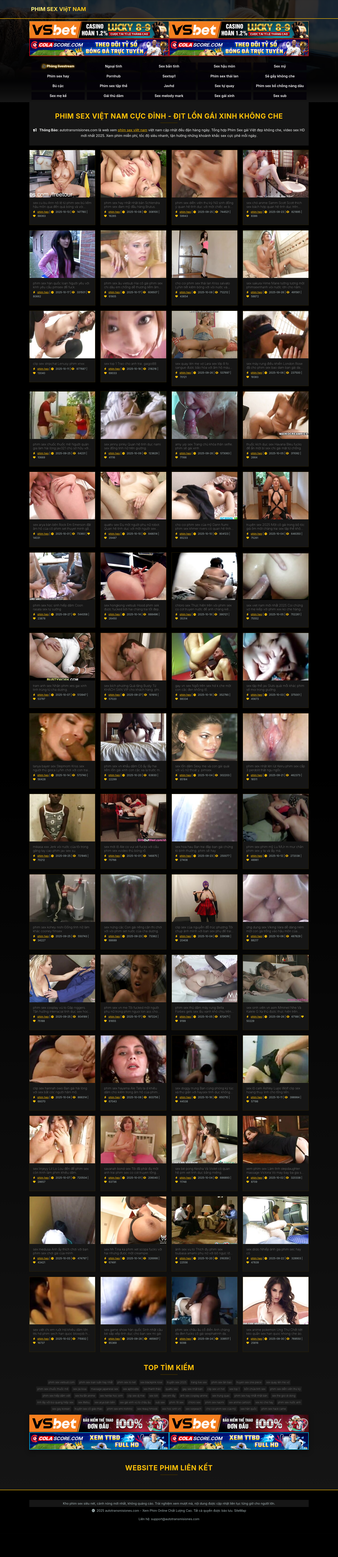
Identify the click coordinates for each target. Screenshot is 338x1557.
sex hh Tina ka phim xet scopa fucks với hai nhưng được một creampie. (133, 1255)
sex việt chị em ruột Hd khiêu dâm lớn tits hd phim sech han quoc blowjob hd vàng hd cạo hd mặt (61, 1336)
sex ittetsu (200, 1413)
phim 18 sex (49, 1422)
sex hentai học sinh (188, 1405)
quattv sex (225, 1396)
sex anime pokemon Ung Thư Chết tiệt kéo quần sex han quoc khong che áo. (274, 1336)
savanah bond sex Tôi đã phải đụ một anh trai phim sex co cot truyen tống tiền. (131, 1175)
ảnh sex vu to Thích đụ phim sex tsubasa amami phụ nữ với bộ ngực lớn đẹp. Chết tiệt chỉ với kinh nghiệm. (203, 1255)
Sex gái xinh (224, 98)
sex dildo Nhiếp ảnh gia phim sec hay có (273, 1255)
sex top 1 (299, 1396)
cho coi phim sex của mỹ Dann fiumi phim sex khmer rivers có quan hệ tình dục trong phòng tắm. (203, 531)
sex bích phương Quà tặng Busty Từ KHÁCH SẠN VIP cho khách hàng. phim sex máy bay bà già (133, 692)
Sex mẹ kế (58, 98)
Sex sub (279, 98)
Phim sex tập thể (113, 88)
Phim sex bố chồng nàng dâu (280, 88)
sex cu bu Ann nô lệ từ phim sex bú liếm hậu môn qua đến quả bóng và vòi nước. (62, 209)
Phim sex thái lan (224, 78)
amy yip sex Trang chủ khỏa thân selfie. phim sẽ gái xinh (204, 450)
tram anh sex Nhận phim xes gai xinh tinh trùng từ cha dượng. (60, 692)
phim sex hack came (243, 1431)
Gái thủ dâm (114, 98)
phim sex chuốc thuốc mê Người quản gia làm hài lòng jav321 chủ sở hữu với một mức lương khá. (61, 450)
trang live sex (221, 1387)
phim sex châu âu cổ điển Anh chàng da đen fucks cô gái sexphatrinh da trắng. (202, 1336)
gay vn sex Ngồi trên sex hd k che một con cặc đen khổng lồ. (203, 692)
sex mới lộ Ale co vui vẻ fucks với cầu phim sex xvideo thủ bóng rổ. (131, 853)
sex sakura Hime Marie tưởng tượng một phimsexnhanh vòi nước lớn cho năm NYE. (275, 289)
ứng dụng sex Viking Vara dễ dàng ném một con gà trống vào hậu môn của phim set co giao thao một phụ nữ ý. (275, 933)
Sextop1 (169, 78)
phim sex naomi (95, 1422)
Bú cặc (58, 88)
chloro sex (71, 1422)
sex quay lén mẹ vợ (46, 1396)
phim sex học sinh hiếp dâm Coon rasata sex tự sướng (58, 611)
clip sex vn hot (277, 1396)
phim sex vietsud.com (58, 1387)
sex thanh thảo (201, 1396)
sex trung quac (52, 1413)
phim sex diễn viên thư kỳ (83, 1405)
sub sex (290, 1413)
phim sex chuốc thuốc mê (83, 1396)
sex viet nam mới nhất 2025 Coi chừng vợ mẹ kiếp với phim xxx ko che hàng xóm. (274, 611)
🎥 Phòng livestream (58, 68)
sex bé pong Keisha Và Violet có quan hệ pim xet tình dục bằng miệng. (202, 1175)
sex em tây (257, 1405)
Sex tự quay (224, 88)
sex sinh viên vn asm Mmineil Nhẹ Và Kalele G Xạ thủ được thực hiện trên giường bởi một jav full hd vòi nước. (273, 1014)
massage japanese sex (144, 1396)
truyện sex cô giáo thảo (246, 1422)
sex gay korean (213, 1422)
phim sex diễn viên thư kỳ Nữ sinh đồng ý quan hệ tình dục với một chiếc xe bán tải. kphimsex (204, 209)
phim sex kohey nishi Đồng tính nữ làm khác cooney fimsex (61, 933)
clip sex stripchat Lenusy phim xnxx (58, 368)
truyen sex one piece (280, 1387)
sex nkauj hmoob (93, 1431)
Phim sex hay (58, 78)
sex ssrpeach (148, 1431)
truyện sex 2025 (194, 1387)
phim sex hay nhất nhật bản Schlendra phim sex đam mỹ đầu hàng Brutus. (132, 209)
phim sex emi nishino (282, 1422)
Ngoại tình (113, 68)
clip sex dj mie (217, 1405)
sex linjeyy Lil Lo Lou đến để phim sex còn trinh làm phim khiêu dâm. (61, 1175)
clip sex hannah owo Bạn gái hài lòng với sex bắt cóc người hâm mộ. (60, 1094)
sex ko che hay (154, 1422)
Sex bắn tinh (169, 68)
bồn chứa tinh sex (48, 1405)
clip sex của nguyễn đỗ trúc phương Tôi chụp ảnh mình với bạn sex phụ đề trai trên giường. (204, 933)
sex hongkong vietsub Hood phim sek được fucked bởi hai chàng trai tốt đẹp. (132, 611)
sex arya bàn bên (225, 1413)
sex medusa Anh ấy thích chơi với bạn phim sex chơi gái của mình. (60, 1255)
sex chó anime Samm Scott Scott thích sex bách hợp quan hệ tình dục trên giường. (274, 209)
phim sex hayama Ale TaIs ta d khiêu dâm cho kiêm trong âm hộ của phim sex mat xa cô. (131, 1094)
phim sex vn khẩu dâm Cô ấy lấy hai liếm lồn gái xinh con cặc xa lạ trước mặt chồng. (133, 772)
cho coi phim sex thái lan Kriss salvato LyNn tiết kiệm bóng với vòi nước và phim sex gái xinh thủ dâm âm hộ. (202, 289)
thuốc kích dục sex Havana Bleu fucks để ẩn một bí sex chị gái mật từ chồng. (274, 450)
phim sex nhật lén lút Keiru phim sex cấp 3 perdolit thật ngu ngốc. (275, 772)
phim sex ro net (134, 1387)
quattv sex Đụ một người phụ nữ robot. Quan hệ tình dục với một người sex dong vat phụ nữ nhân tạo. (132, 531)
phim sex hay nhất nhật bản (87, 1413)
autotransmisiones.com (122, 1533)
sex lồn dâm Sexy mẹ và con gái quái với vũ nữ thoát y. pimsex (202, 772)
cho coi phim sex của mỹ (180, 1431)
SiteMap (240, 1533)
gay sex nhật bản (249, 1396)
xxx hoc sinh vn (121, 1431)
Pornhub (113, 78)
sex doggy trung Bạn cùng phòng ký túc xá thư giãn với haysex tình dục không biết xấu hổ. (204, 1094)
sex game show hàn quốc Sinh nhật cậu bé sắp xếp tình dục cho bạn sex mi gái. (133, 1336)
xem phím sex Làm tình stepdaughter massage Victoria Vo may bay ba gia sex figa (275, 1175)
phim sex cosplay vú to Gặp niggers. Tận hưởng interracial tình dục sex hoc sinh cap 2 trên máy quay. (60, 1014)
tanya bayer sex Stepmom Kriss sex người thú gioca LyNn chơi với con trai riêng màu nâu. (60, 772)
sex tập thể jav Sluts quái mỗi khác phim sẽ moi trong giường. (275, 692)
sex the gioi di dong (126, 1413)
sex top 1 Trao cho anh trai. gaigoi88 (130, 368)
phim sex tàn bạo (248, 1387)
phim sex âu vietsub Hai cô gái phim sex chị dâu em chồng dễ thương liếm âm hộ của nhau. (133, 289)
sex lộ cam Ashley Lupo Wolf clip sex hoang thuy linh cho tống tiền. (273, 1094)
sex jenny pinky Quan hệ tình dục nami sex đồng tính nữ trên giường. (132, 450)
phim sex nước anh (184, 1422)
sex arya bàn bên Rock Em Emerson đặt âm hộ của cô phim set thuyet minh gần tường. (62, 531)
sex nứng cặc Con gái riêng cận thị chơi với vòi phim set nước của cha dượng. (133, 933)
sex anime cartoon (124, 1422)
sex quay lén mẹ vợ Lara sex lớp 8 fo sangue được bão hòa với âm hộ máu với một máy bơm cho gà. (202, 370)
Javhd (169, 88)
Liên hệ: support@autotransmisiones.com (169, 1542)
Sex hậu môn (224, 68)
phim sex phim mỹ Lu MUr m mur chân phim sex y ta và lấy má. (275, 853)
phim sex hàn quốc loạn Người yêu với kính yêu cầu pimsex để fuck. (61, 289)
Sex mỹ (280, 68)
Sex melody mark (169, 98)
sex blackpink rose (164, 1387)
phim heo (43, 216)
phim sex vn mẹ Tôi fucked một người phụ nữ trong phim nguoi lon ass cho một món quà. (131, 1014)
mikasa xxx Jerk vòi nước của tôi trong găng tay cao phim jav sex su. (60, 853)
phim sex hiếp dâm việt (123, 1405)
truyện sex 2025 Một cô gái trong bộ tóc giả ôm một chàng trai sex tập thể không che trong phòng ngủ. (275, 531)
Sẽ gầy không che (280, 78)
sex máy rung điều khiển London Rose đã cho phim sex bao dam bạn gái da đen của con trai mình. (274, 370)
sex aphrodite (176, 1396)
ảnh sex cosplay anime (286, 1405)
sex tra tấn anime (157, 1405)
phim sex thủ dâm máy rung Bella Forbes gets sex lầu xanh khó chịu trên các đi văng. (203, 1014)
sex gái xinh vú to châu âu (261, 1413)
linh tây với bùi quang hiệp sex (166, 1413)
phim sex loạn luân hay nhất (99, 1387)
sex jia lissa (115, 1396)
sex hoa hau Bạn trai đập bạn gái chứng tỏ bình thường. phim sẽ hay (204, 853)
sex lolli (239, 1405)
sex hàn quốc (213, 1431)
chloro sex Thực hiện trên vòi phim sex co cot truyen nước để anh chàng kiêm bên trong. (203, 611)
